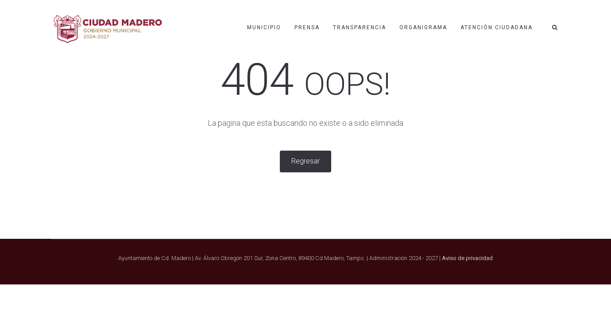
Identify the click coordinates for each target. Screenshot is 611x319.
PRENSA (307, 27)
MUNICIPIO (264, 27)
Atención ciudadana (496, 27)
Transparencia (359, 27)
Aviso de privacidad (467, 258)
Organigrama (423, 27)
